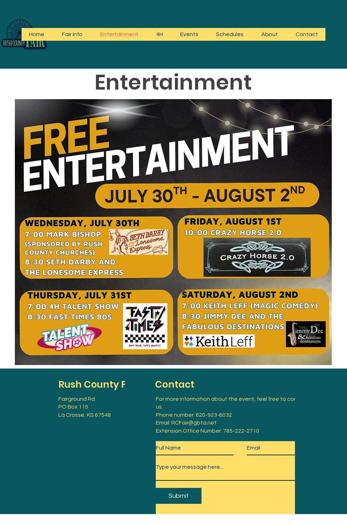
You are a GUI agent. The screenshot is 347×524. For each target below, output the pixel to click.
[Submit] (178, 496)
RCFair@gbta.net (194, 423)
